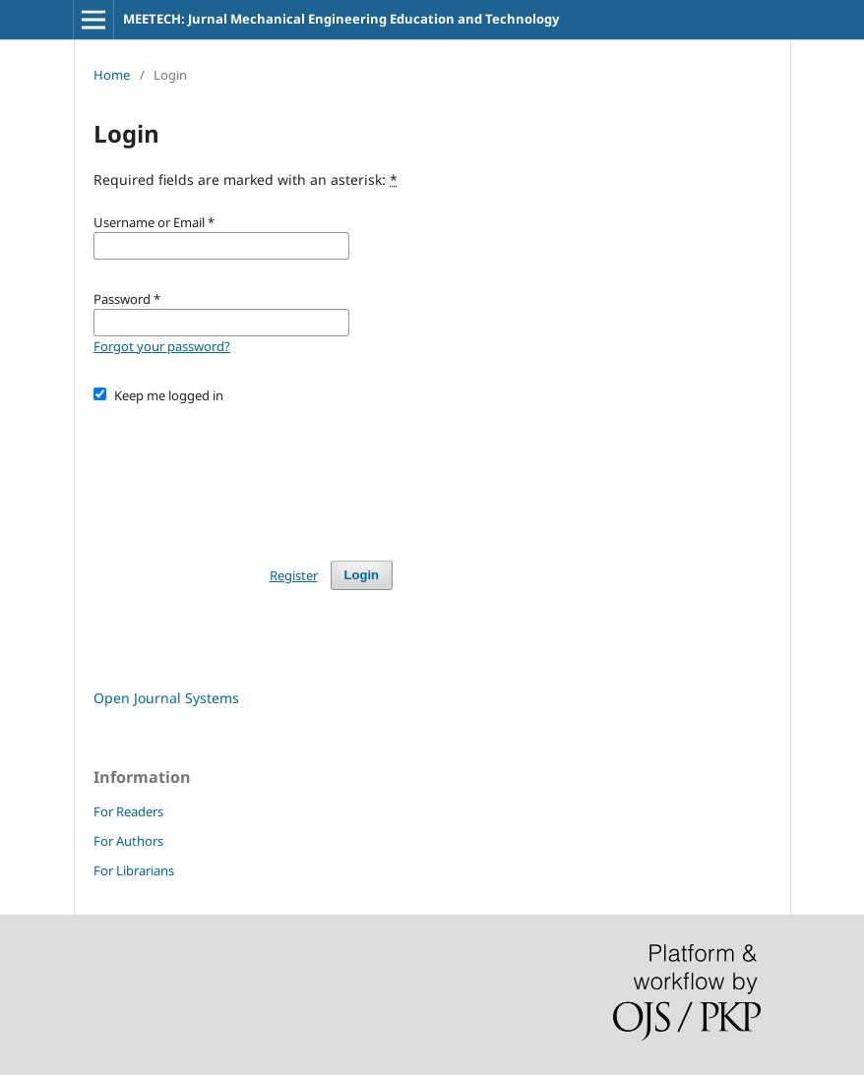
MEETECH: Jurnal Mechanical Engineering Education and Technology (341, 19)
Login (361, 574)
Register (294, 575)
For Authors (128, 841)
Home (111, 75)
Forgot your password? (161, 346)
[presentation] (243, 473)
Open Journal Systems (166, 697)
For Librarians (133, 870)
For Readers (128, 811)
